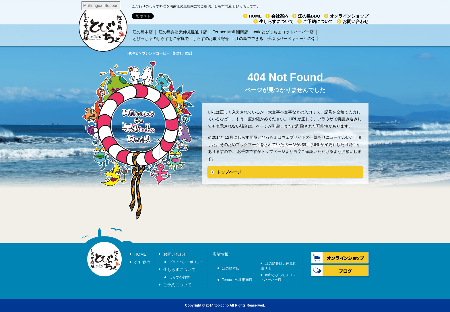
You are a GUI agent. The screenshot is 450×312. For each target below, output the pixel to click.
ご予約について (318, 21)
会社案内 (279, 16)
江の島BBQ (309, 16)
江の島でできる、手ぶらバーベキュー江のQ (275, 38)
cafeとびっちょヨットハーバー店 (284, 32)
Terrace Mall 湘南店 (230, 32)
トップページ (229, 172)
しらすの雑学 (179, 277)
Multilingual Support (101, 5)
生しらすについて (276, 21)
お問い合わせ (355, 21)
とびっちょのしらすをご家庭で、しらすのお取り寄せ (181, 38)
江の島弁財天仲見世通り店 (183, 32)
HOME (255, 16)
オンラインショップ (349, 16)
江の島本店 (143, 32)
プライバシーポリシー (186, 262)
